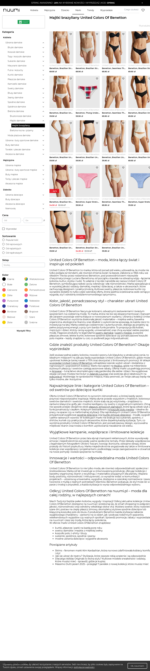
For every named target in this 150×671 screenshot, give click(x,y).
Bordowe (9, 311)
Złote (7, 322)
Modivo (118, 369)
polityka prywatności (84, 667)
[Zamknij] (142, 3)
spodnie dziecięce (87, 418)
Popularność (10, 240)
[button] (73, 3)
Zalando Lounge (98, 377)
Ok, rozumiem (137, 666)
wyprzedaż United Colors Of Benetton (71, 366)
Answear (57, 374)
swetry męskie (123, 336)
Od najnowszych (12, 244)
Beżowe (8, 317)
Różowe (30, 295)
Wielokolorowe (34, 279)
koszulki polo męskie (122, 412)
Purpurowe (10, 300)
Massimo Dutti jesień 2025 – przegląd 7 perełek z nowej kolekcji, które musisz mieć (102, 567)
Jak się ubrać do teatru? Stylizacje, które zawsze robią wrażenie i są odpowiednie (100, 559)
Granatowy (10, 306)
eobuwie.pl (55, 379)
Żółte (7, 295)
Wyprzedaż (9, 229)
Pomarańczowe (34, 290)
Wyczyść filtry (24, 331)
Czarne (8, 279)
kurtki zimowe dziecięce (117, 418)
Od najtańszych (11, 248)
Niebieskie (31, 300)
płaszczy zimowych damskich (105, 409)
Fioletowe (31, 306)
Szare (29, 317)
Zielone (30, 284)
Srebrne (30, 322)
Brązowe (31, 311)
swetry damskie (104, 336)
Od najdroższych (12, 253)
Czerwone (9, 290)
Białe (7, 284)
